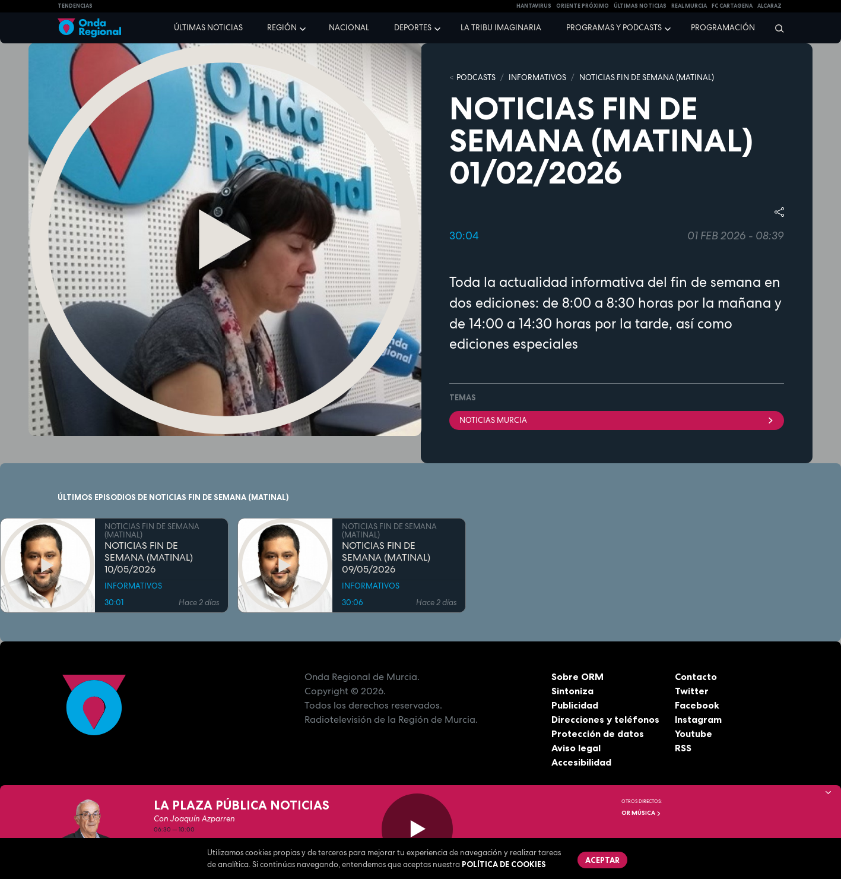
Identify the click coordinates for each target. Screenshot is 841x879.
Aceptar (602, 860)
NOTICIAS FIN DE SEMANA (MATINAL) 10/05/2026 (148, 558)
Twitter (692, 691)
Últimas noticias (208, 28)
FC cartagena (732, 6)
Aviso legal (576, 748)
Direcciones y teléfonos (605, 719)
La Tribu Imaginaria (501, 28)
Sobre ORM (577, 676)
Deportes (412, 28)
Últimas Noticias (640, 6)
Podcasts (476, 77)
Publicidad (574, 705)
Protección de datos (597, 733)
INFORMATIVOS (537, 77)
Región (282, 28)
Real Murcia (689, 6)
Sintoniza (572, 691)
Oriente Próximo (582, 6)
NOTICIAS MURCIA (616, 420)
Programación (723, 28)
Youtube (693, 733)
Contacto (696, 676)
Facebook (697, 705)
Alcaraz (769, 6)
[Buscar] (775, 28)
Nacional (349, 28)
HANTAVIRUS (533, 6)
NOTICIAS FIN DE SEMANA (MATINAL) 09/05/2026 (386, 558)
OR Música (641, 813)
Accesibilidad (581, 762)
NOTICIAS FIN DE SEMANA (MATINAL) (646, 77)
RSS (683, 748)
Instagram (698, 719)
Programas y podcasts (614, 28)
